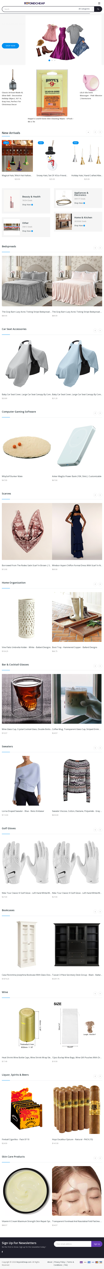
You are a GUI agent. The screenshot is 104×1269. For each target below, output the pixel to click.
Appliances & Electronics (81, 193)
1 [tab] (49, 60)
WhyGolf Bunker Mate (12, 476)
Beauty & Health (31, 196)
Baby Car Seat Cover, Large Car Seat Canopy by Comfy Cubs (30, 394)
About (50, 1262)
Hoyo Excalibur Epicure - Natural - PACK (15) (72, 1139)
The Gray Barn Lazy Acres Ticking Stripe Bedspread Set (27, 311)
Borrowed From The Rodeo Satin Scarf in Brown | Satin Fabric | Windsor (35, 565)
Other (25, 222)
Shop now (10, 45)
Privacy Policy (59, 1262)
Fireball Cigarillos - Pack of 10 (15, 1139)
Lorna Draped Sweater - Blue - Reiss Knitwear (23, 811)
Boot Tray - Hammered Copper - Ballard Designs (74, 647)
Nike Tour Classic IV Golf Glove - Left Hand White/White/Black (30, 893)
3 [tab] (54, 60)
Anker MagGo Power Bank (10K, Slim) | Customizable (76, 476)
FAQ (66, 1265)
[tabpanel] (52, 39)
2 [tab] (52, 60)
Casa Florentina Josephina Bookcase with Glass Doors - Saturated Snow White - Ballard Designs (46, 974)
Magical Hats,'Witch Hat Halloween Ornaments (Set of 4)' (28, 175)
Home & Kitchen (83, 217)
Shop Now (27, 205)
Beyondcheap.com (23, 1262)
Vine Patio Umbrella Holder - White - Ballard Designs (26, 647)
